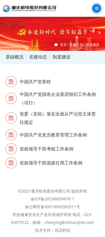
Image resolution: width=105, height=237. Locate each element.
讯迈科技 (62, 230)
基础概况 (15, 57)
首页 (63, 44)
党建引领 (76, 44)
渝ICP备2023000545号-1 (52, 198)
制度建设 (62, 57)
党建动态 (38, 57)
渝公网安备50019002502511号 (52, 206)
